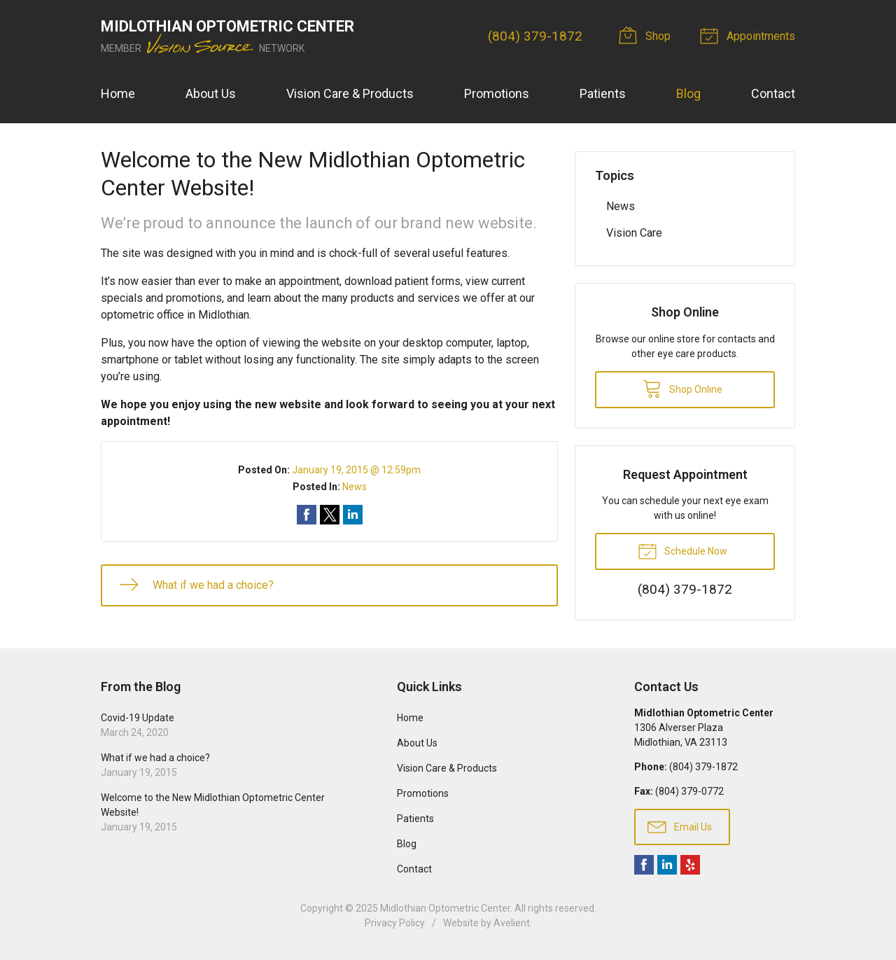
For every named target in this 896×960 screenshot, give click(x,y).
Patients (603, 93)
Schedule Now (682, 550)
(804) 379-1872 (535, 36)
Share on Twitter (330, 514)
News (354, 486)
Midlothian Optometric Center (445, 908)
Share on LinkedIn (353, 514)
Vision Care (634, 232)
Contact (773, 93)
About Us (211, 93)
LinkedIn (667, 865)
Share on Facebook (306, 514)
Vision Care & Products (350, 93)
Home (118, 93)
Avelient (511, 922)
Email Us (680, 826)
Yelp (690, 865)
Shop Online (682, 388)
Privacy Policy (395, 922)
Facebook (644, 865)
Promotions (496, 93)
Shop (647, 35)
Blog (688, 93)
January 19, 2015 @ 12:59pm (356, 469)
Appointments (749, 35)
